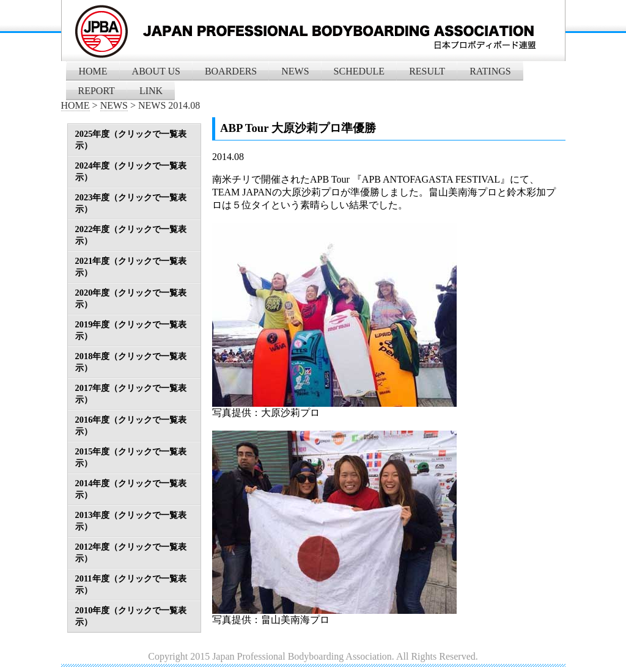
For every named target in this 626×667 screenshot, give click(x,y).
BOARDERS (231, 71)
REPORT (96, 91)
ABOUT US (156, 71)
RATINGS (490, 71)
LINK (151, 91)
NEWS (295, 71)
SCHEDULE (359, 71)
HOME (93, 71)
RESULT (427, 71)
